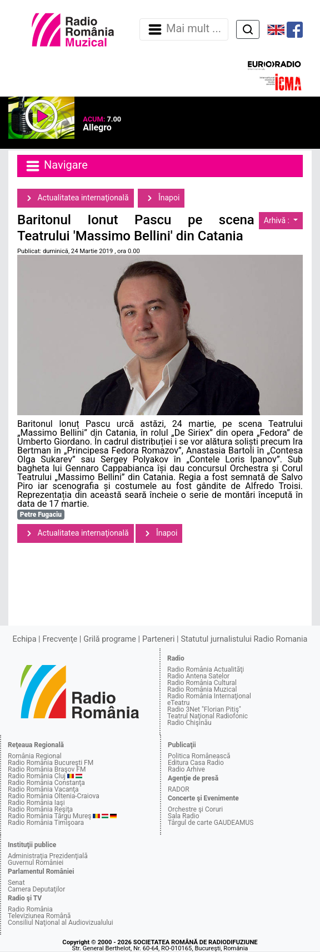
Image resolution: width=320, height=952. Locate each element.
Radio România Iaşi (36, 803)
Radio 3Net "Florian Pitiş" (204, 709)
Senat (16, 882)
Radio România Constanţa (46, 783)
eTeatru (178, 703)
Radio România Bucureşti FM (50, 763)
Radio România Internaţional (209, 696)
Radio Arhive (186, 769)
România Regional (35, 756)
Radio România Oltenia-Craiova (53, 796)
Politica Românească (199, 756)
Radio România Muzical (202, 689)
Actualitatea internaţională (75, 198)
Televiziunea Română (39, 916)
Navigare (56, 166)
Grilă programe (109, 639)
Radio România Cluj (37, 776)
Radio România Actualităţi (205, 669)
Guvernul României (35, 863)
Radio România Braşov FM (47, 769)
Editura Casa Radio (196, 763)
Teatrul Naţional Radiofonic (207, 716)
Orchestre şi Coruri (195, 809)
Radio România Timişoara (46, 823)
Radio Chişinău (189, 723)
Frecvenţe (60, 639)
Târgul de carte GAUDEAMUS (210, 823)
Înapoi (161, 198)
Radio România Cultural (202, 683)
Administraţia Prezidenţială (48, 856)
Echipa (25, 639)
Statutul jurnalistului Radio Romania (244, 639)
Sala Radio (183, 816)
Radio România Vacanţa (43, 789)
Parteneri (158, 639)
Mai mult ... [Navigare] (184, 29)
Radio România (30, 909)
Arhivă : (278, 220)
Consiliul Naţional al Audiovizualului (60, 922)
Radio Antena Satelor (198, 676)
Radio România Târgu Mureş (49, 816)
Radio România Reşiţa (40, 809)
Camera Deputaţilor (36, 889)
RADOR (178, 789)
